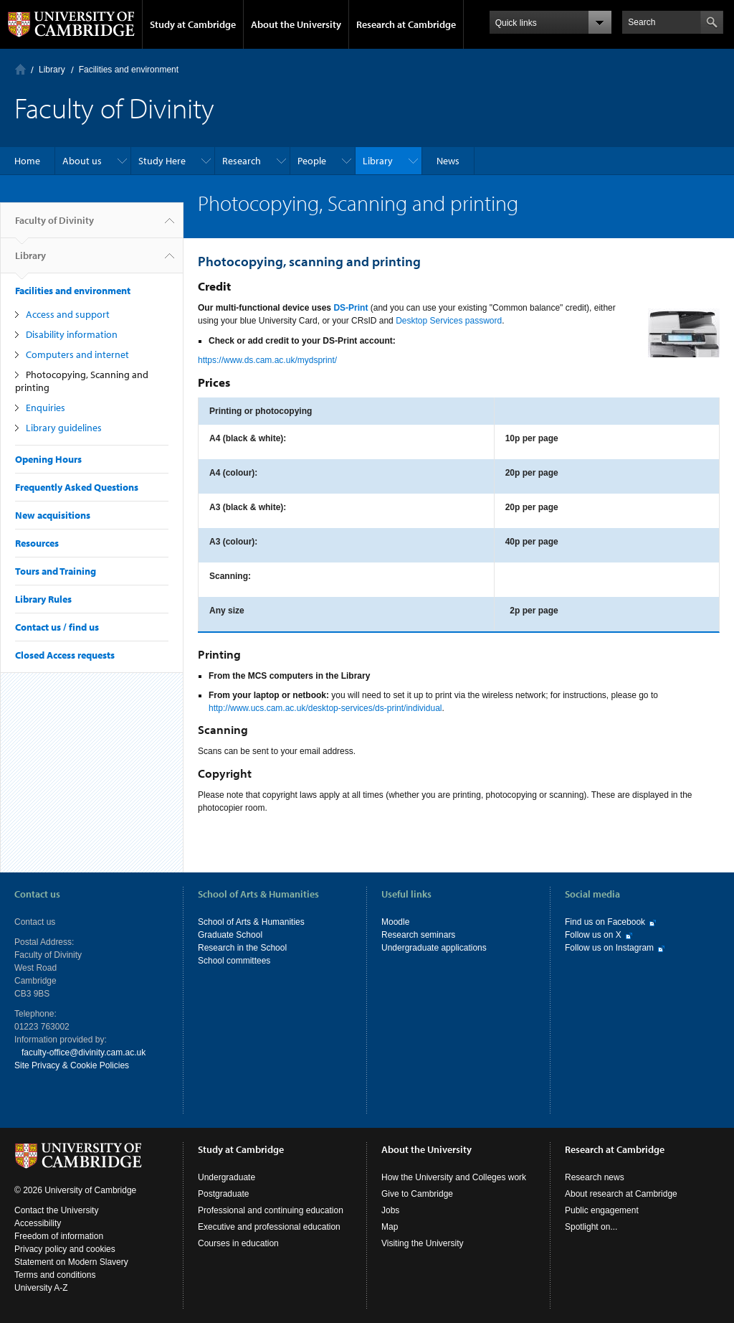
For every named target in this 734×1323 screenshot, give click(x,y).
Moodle (395, 922)
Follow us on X (593, 935)
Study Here (162, 160)
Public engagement (602, 1210)
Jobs (390, 1210)
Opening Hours (48, 459)
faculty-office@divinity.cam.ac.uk (84, 1052)
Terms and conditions (54, 1275)
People (311, 160)
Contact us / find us (57, 627)
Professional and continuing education (270, 1210)
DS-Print (350, 308)
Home (20, 69)
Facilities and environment (128, 70)
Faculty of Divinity (54, 226)
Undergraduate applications (434, 948)
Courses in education (238, 1243)
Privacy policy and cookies (64, 1249)
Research (241, 160)
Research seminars (418, 935)
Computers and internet (77, 354)
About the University (296, 24)
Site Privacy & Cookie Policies (71, 1065)
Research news (594, 1177)
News (448, 160)
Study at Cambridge (193, 24)
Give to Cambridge (417, 1194)
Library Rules (43, 599)
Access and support (68, 314)
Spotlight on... (591, 1227)
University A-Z (41, 1288)
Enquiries (45, 407)
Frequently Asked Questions (76, 487)
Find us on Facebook (605, 922)
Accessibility (37, 1223)
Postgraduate (223, 1194)
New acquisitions (52, 515)
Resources (37, 543)
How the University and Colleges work (453, 1177)
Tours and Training (55, 571)
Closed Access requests (65, 655)
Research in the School (242, 948)
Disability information (72, 334)
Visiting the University (422, 1243)
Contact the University (56, 1210)
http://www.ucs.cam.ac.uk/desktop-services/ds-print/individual (325, 708)
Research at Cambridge (406, 24)
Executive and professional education (269, 1227)
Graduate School (230, 935)
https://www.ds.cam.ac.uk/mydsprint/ (267, 360)
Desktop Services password (449, 321)
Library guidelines (64, 427)
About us (82, 160)
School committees (234, 961)
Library (52, 70)
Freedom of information (58, 1236)
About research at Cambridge (621, 1194)
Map (389, 1227)
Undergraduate (226, 1177)
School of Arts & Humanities (251, 922)
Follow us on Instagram (609, 948)
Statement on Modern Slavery (71, 1262)
